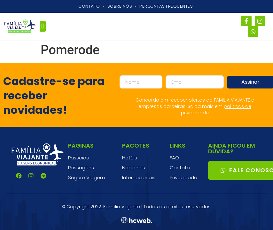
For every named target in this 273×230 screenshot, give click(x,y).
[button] (43, 26)
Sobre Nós (119, 6)
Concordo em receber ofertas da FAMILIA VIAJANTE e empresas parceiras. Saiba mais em (195, 106)
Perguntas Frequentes (166, 6)
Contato (89, 6)
